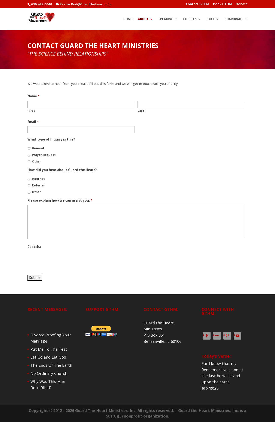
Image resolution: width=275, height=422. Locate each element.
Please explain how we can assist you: (59, 200)
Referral (38, 185)
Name (33, 96)
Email (33, 122)
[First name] (80, 104)
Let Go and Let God (48, 357)
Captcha (34, 247)
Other (36, 161)
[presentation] (60, 259)
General (38, 148)
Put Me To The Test (48, 349)
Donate (242, 4)
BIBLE (210, 19)
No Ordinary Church (48, 373)
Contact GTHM (197, 4)
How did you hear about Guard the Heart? (62, 170)
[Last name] (191, 104)
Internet (38, 179)
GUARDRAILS (233, 19)
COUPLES (190, 19)
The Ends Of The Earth (51, 365)
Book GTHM (222, 4)
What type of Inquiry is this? (51, 139)
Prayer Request (44, 155)
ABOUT (143, 19)
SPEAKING (165, 19)
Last (141, 111)
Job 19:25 (210, 388)
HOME (127, 19)
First (31, 111)
